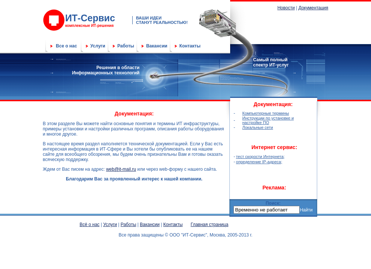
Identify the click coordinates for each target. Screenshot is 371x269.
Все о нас (66, 46)
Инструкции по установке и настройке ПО (268, 120)
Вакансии (156, 46)
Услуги (97, 46)
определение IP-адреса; (259, 162)
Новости (285, 7)
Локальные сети (257, 127)
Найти (306, 210)
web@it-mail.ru (121, 169)
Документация (313, 7)
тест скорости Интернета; (260, 156)
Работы (125, 46)
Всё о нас (89, 224)
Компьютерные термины (265, 113)
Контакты (190, 46)
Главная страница (209, 224)
